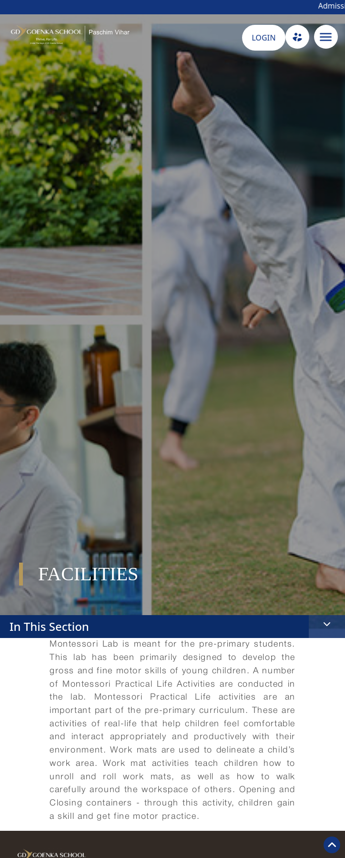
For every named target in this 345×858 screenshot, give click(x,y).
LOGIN (263, 37)
